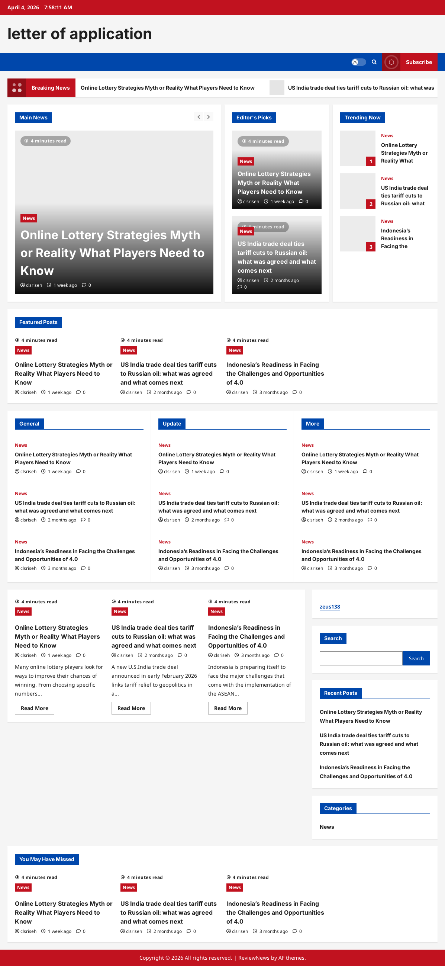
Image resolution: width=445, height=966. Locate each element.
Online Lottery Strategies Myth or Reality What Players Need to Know (170, 87)
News (29, 218)
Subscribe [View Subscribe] (407, 62)
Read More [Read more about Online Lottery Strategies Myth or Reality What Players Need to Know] (37, 709)
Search (333, 638)
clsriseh (34, 285)
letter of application (79, 33)
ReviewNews (254, 957)
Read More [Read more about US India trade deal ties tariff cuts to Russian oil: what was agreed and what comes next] (134, 709)
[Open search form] (374, 62)
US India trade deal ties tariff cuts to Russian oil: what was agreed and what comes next (357, 191)
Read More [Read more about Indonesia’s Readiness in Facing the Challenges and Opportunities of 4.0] (231, 709)
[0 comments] (86, 285)
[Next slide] (208, 116)
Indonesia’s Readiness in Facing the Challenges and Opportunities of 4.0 (357, 233)
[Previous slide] (198, 116)
